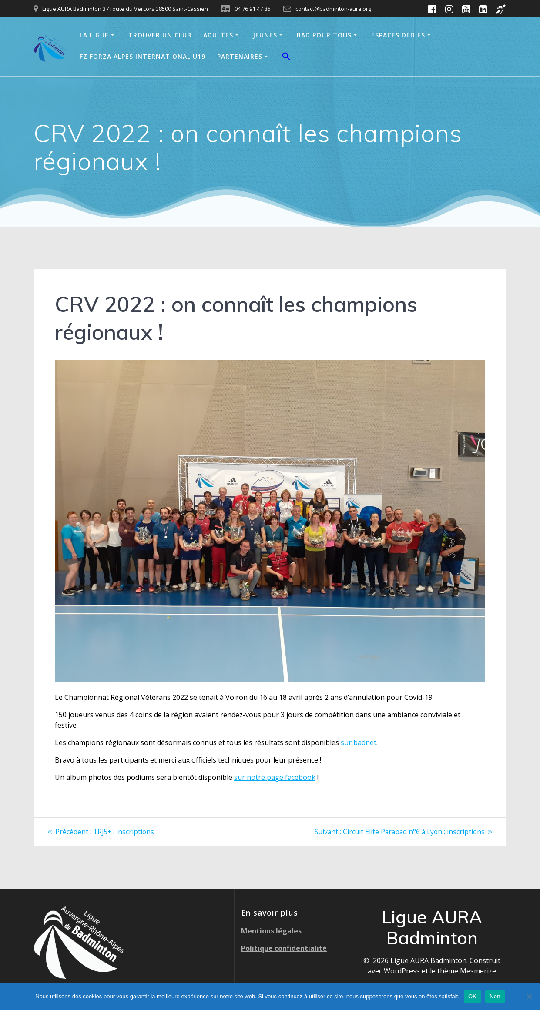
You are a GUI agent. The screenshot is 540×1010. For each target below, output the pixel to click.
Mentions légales (271, 930)
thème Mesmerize (466, 970)
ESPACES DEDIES (398, 35)
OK (472, 996)
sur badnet (358, 742)
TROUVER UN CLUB (159, 35)
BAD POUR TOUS (324, 35)
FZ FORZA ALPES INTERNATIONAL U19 (142, 56)
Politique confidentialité (284, 948)
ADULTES (218, 35)
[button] (286, 57)
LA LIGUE (94, 35)
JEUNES (265, 35)
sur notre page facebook (274, 777)
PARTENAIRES (239, 56)
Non (495, 996)
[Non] (529, 996)
